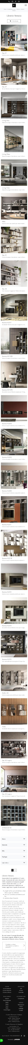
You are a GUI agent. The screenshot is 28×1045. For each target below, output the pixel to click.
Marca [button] (3, 839)
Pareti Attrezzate (7, 1000)
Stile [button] (3, 851)
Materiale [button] (4, 845)
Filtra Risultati (14, 21)
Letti (21, 988)
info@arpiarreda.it (16, 1021)
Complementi (21, 998)
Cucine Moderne (7, 988)
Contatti (21, 1010)
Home (5, 9)
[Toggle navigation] (26, 5)
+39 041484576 (15, 1020)
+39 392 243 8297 (14, 1029)
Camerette (21, 992)
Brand (21, 1006)
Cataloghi (21, 1008)
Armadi (21, 990)
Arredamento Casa (11, 9)
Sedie (7, 1008)
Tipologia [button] (4, 857)
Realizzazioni (21, 1004)
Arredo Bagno (7, 1010)
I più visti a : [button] (5, 863)
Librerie (18, 9)
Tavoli (7, 1006)
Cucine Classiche (7, 990)
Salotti (7, 1004)
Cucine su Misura (7, 992)
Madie (7, 1002)
